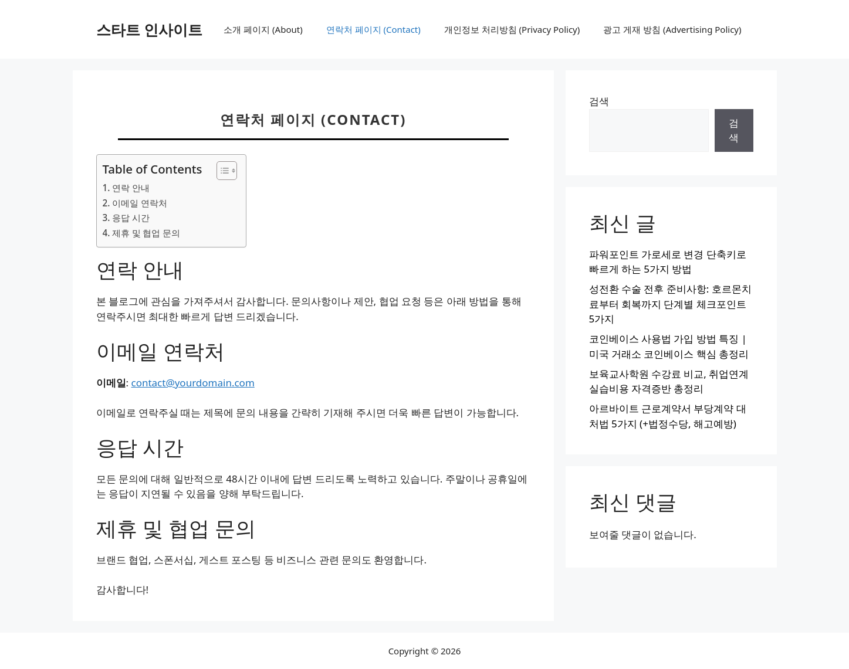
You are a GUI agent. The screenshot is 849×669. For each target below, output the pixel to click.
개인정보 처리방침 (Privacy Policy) (512, 29)
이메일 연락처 (139, 203)
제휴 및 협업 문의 (146, 233)
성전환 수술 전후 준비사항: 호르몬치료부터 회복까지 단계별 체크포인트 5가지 (670, 303)
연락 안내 (131, 187)
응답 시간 (131, 217)
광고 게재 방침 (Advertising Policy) (672, 29)
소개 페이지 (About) (263, 29)
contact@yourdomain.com (192, 382)
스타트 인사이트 (149, 29)
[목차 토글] (221, 171)
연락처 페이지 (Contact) (373, 29)
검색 (599, 101)
